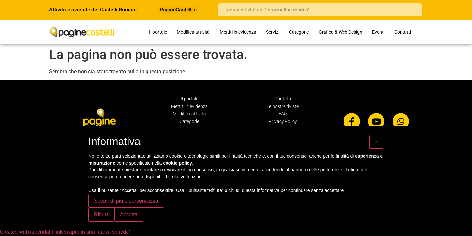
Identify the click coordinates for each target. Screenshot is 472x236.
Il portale (158, 32)
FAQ (283, 113)
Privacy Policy (283, 121)
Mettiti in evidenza (238, 32)
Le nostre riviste (283, 106)
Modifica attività (193, 32)
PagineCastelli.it (178, 10)
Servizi (272, 32)
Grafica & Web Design (340, 32)
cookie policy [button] (177, 163)
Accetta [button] (128, 214)
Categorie (299, 32)
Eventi (378, 32)
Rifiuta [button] (101, 214)
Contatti (402, 32)
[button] (376, 142)
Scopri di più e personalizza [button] (126, 201)
